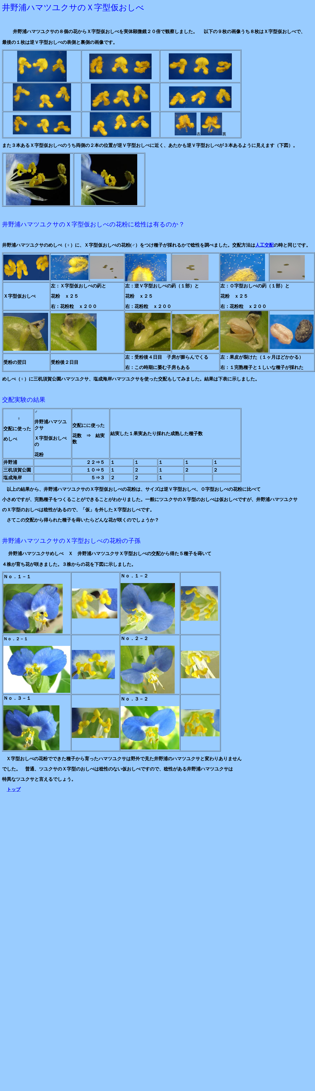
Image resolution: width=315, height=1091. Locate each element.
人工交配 (264, 245)
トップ (14, 789)
